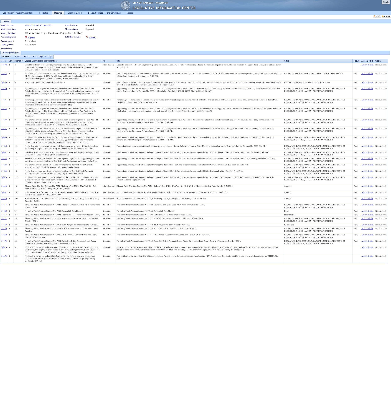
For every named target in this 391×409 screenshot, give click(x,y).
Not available (30, 41)
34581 (4, 100)
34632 (4, 65)
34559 (4, 228)
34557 (4, 218)
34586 (4, 146)
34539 (4, 198)
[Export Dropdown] (26, 57)
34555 (4, 211)
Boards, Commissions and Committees (41, 61)
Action (286, 61)
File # (3, 61)
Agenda (31, 37)
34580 (4, 88)
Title (118, 61)
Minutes (92, 37)
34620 (4, 177)
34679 (4, 256)
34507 (4, 152)
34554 (4, 205)
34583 (4, 120)
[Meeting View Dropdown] (42, 57)
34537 (4, 192)
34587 (4, 165)
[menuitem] (6, 57)
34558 (4, 225)
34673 (4, 247)
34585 (4, 137)
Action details (367, 65)
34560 (4, 235)
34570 (4, 241)
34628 (4, 186)
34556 (4, 215)
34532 (4, 73)
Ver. (10, 61)
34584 (4, 128)
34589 (4, 171)
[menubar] (26, 57)
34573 (4, 158)
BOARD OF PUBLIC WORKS (38, 25)
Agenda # (19, 61)
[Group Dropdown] (17, 57)
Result (356, 61)
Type (104, 61)
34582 (4, 108)
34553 (4, 82)
